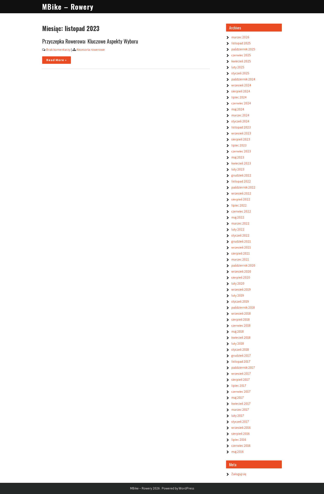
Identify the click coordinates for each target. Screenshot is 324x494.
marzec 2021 (240, 259)
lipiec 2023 (239, 145)
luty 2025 (237, 67)
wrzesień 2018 (241, 313)
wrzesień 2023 (241, 133)
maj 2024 (237, 109)
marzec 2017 (240, 409)
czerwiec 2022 (241, 211)
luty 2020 (237, 283)
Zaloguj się (238, 474)
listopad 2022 (241, 181)
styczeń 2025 (240, 73)
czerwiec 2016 (240, 445)
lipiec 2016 (238, 439)
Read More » (56, 60)
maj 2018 (237, 331)
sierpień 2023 (240, 139)
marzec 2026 (240, 37)
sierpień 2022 (240, 199)
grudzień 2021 (241, 241)
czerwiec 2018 (240, 325)
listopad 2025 (241, 43)
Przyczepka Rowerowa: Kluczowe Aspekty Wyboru (90, 41)
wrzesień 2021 (241, 247)
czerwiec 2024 (241, 103)
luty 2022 (237, 229)
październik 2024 (243, 79)
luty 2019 (237, 295)
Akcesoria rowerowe (90, 49)
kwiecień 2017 (241, 403)
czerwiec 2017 (241, 391)
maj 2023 (237, 157)
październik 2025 (243, 49)
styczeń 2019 (240, 301)
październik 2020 (243, 265)
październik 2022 (243, 187)
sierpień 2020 (240, 277)
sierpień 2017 (240, 379)
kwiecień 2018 (240, 337)
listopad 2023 (241, 127)
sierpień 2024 (240, 91)
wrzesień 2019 (241, 289)
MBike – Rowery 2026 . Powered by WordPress (162, 488)
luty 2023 (237, 169)
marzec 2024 (240, 115)
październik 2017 (243, 367)
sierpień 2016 (240, 433)
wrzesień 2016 (241, 427)
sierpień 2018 (240, 319)
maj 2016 (237, 451)
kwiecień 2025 (241, 61)
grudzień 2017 (241, 355)
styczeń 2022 (240, 235)
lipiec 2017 (238, 385)
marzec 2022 (240, 223)
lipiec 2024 (239, 97)
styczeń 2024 (240, 121)
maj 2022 (237, 217)
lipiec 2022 (239, 205)
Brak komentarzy (58, 49)
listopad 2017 (240, 361)
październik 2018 (243, 307)
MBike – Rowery (68, 6)
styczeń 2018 (240, 349)
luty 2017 (237, 415)
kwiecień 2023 (241, 163)
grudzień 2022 (241, 175)
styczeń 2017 (240, 421)
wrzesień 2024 (241, 85)
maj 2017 (237, 397)
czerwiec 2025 (241, 55)
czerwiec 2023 (241, 151)
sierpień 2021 (240, 253)
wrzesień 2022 (241, 193)
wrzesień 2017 (241, 373)
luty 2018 (237, 343)
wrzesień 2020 (241, 271)
